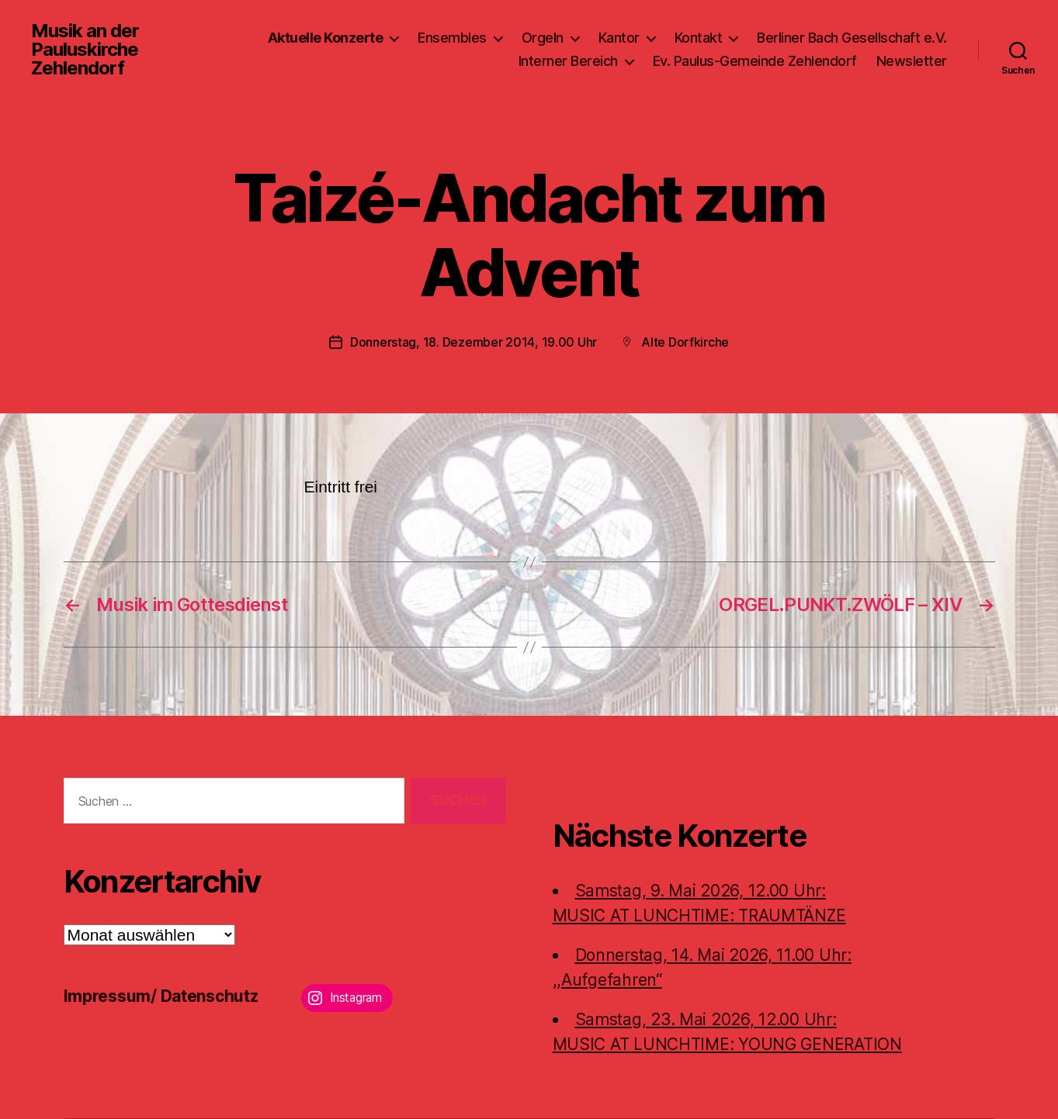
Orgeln (543, 37)
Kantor (619, 37)
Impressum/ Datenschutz (161, 996)
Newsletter (911, 61)
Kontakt (699, 37)
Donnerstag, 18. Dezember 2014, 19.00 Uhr (473, 342)
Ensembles (452, 37)
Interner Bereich (568, 61)
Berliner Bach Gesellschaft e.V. (852, 37)
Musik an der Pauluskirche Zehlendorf (85, 50)
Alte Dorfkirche (685, 342)
